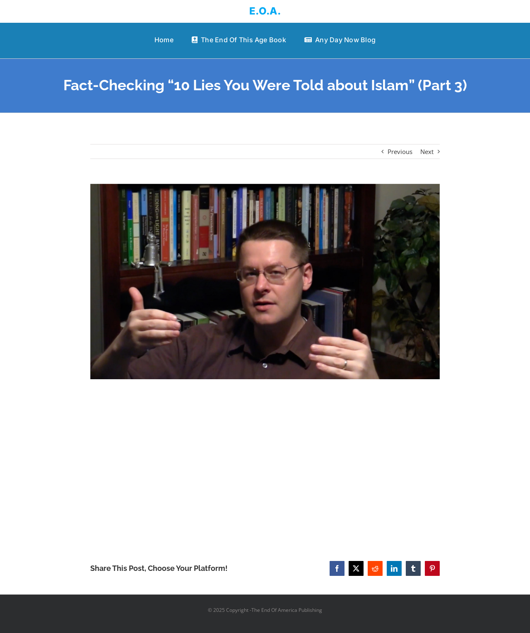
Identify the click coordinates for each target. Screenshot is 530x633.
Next (427, 151)
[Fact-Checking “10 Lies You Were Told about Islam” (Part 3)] (265, 281)
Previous (400, 151)
